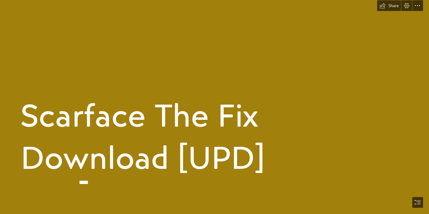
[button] (389, 5)
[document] (214, 107)
